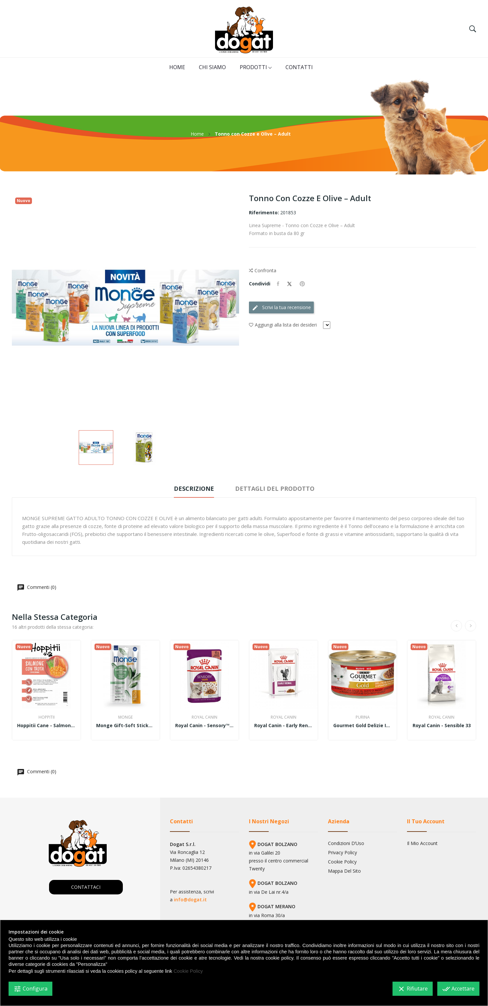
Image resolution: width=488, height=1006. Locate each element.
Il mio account (422, 843)
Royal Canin (204, 717)
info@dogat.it (190, 899)
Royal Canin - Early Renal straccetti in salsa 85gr (283, 725)
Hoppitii (47, 717)
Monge (125, 717)
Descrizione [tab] (194, 488)
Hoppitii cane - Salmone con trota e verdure (46, 725)
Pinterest (302, 284)
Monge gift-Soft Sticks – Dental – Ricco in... (125, 725)
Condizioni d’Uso (346, 843)
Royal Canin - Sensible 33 (442, 725)
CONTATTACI (85, 887)
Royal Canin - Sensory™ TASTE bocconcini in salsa (204, 725)
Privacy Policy (342, 853)
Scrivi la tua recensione (281, 307)
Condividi (278, 284)
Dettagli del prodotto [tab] (274, 488)
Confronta (262, 270)
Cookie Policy (342, 862)
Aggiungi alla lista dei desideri (283, 325)
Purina (363, 717)
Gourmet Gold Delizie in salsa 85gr (362, 725)
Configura (30, 989)
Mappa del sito (344, 871)
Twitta (289, 284)
